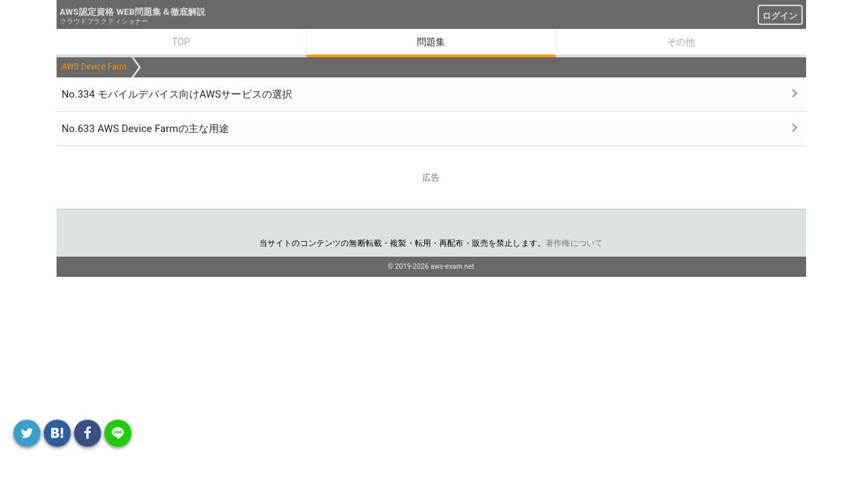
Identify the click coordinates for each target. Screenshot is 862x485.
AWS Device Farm (94, 66)
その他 (681, 41)
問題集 (431, 41)
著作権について (574, 243)
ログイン (780, 16)
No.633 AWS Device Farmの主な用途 (146, 129)
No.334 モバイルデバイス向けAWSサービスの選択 (177, 94)
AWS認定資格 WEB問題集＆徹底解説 (133, 12)
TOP (181, 41)
